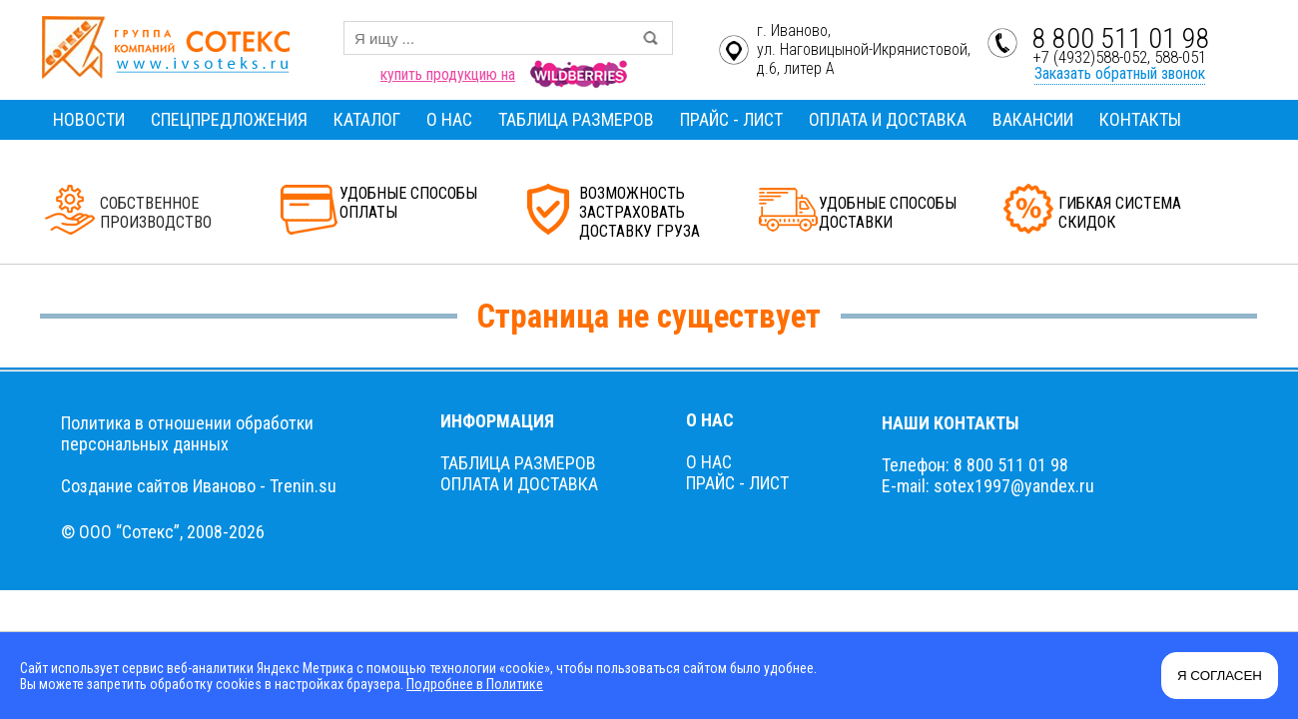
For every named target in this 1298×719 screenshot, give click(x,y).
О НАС (449, 119)
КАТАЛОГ (366, 119)
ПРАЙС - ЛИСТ (731, 119)
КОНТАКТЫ (1140, 119)
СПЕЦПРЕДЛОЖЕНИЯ (229, 119)
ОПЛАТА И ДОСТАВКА (888, 119)
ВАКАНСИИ (1032, 119)
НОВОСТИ (89, 119)
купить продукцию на (447, 74)
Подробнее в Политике (474, 684)
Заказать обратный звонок (1119, 73)
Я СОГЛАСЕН (1219, 675)
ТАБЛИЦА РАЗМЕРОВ (576, 119)
